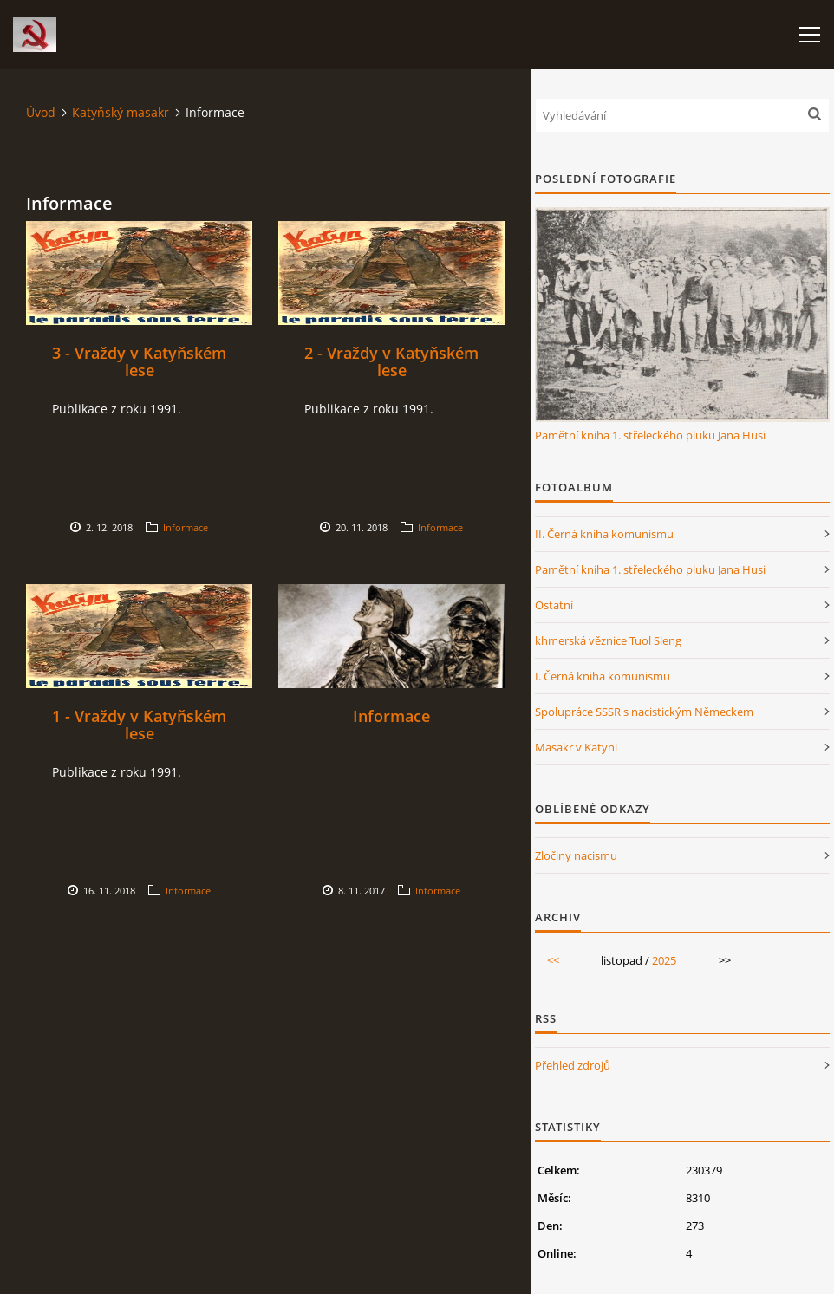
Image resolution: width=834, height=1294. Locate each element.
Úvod (40, 112)
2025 (664, 960)
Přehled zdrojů (572, 1065)
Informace (185, 527)
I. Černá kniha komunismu (602, 676)
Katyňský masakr (120, 112)
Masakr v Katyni (576, 747)
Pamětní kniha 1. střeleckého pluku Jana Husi (650, 435)
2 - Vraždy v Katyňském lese (391, 361)
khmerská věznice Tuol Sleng (608, 640)
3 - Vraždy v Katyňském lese (139, 361)
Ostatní (554, 605)
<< (553, 960)
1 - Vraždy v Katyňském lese (139, 724)
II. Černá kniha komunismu (604, 534)
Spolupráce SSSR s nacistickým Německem (644, 711)
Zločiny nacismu (576, 855)
